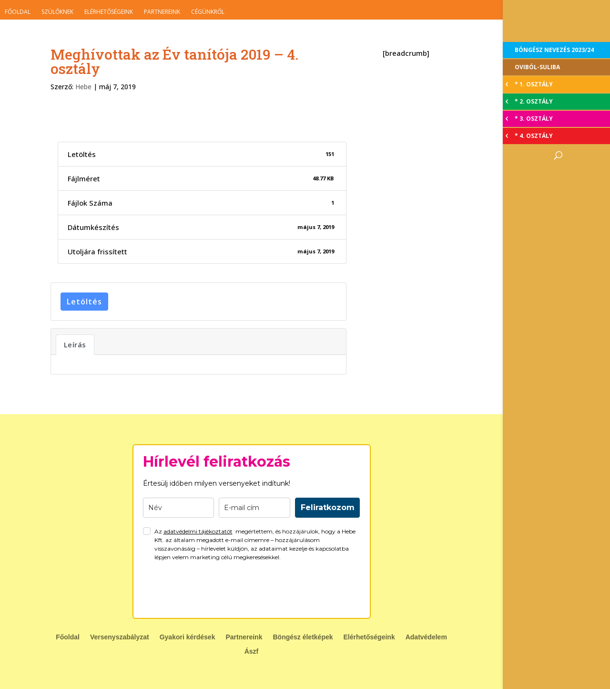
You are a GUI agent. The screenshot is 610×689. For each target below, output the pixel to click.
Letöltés (84, 301)
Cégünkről (207, 12)
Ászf (251, 651)
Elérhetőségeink (108, 12)
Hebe (83, 86)
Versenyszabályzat (119, 637)
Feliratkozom (328, 507)
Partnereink (162, 12)
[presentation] (215, 589)
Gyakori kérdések (187, 637)
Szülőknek (57, 12)
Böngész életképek (303, 637)
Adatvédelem (426, 637)
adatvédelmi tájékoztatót (198, 531)
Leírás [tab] (75, 344)
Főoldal (17, 12)
